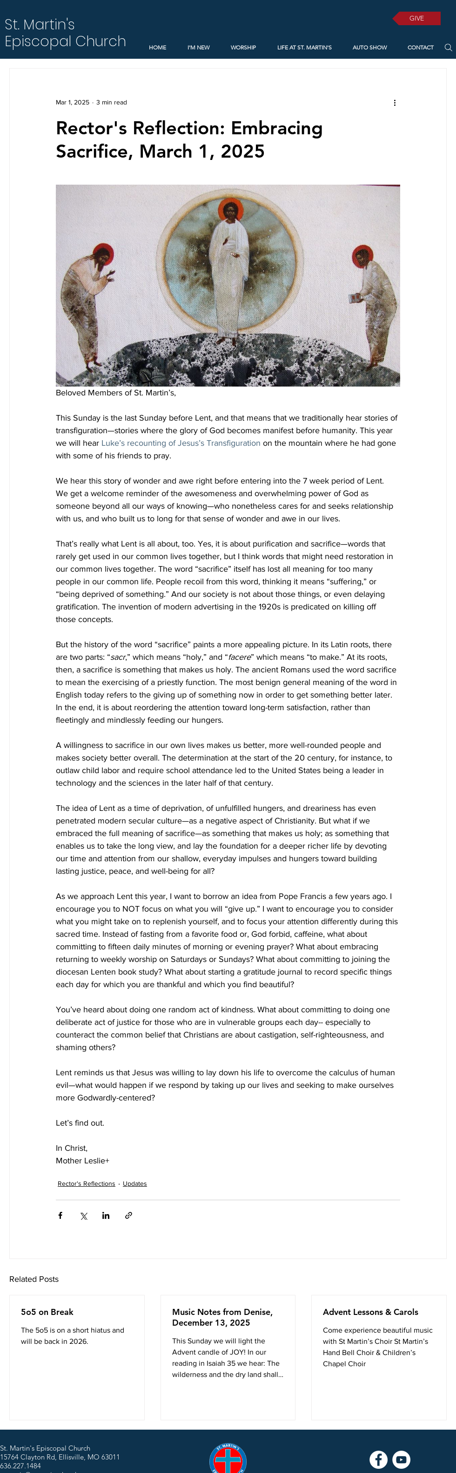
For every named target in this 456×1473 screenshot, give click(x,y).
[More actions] (394, 102)
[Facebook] (378, 1460)
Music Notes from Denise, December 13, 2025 (222, 1317)
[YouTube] (401, 1460)
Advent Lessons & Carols (370, 1312)
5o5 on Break (47, 1312)
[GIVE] (416, 18)
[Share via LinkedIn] (105, 1215)
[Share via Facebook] (60, 1215)
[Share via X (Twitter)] (83, 1215)
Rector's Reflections (86, 1183)
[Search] (448, 47)
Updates (135, 1183)
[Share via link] (128, 1215)
